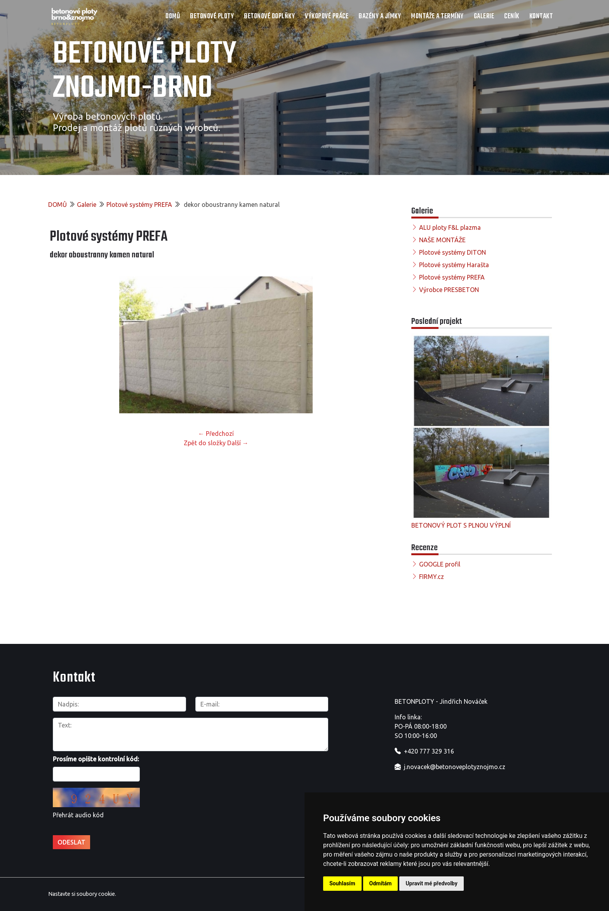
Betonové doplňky (269, 16)
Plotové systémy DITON (452, 252)
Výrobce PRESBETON (449, 289)
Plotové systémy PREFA (139, 204)
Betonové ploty (212, 16)
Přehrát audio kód (78, 814)
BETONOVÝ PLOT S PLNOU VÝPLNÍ (461, 525)
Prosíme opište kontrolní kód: (96, 758)
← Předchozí (216, 433)
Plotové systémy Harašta (454, 264)
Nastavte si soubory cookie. (82, 894)
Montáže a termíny (437, 16)
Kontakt (541, 16)
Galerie (484, 16)
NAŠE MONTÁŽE (442, 239)
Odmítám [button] (380, 883)
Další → (238, 442)
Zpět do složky (205, 442)
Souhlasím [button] (342, 883)
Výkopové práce (326, 16)
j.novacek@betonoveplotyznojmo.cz (454, 766)
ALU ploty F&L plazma (450, 227)
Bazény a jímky (379, 16)
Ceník (511, 16)
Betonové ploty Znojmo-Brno (145, 71)
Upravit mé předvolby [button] (431, 883)
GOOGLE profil (439, 564)
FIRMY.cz (431, 576)
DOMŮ (172, 16)
